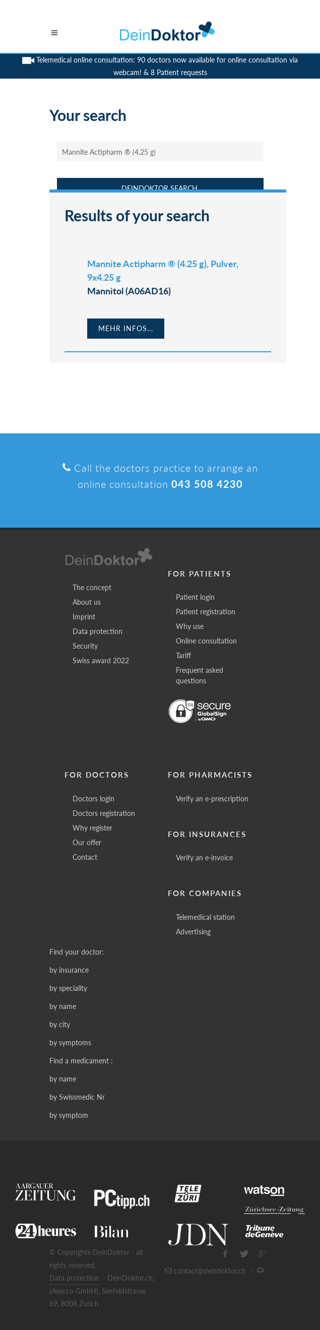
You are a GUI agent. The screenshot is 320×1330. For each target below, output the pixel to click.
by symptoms (70, 1042)
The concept (92, 587)
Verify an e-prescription (212, 798)
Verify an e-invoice (204, 857)
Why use (190, 626)
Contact (85, 857)
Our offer (87, 842)
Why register (92, 828)
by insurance (69, 970)
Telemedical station (205, 917)
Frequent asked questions (199, 675)
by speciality (68, 988)
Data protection (97, 631)
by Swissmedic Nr (77, 1097)
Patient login (195, 597)
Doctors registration (104, 813)
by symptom (68, 1115)
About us (87, 602)
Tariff (183, 655)
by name (62, 1006)
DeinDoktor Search (159, 188)
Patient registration (205, 611)
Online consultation (206, 641)
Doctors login (93, 798)
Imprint (84, 616)
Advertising (193, 931)
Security (85, 646)
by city (59, 1024)
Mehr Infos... (125, 328)
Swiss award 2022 (101, 660)
